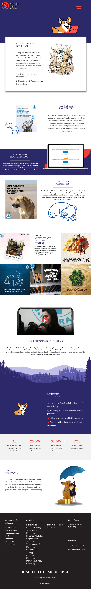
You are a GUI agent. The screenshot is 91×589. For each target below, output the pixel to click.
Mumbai (78, 527)
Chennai (79, 524)
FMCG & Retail (11, 530)
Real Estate (10, 544)
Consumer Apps (12, 533)
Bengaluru (71, 524)
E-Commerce (10, 528)
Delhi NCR (71, 527)
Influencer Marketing (34, 536)
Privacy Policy (45, 583)
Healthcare (9, 539)
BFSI (7, 536)
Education (9, 541)
